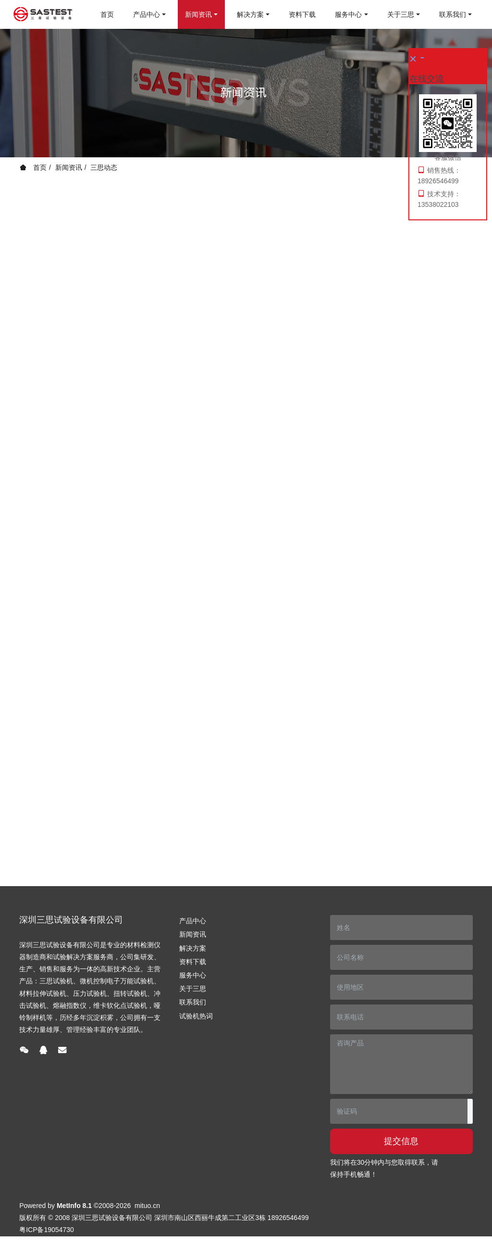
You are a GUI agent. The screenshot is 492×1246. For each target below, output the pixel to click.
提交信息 (401, 1141)
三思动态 (103, 167)
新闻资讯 (68, 167)
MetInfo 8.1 (74, 1205)
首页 (107, 14)
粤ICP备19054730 (46, 1229)
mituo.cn (147, 1205)
